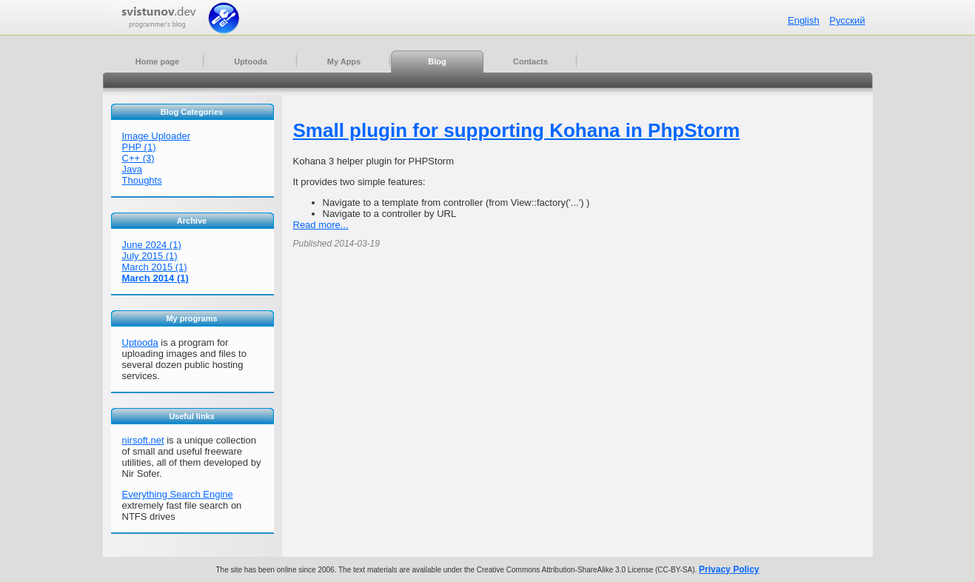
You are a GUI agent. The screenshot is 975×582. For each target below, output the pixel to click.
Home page (157, 61)
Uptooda (250, 61)
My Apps (344, 61)
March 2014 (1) (155, 278)
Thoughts (142, 180)
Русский (847, 20)
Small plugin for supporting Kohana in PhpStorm (516, 130)
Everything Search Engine (177, 494)
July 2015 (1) (150, 255)
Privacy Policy (729, 569)
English (804, 20)
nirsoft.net (143, 440)
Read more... (321, 224)
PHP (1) (139, 147)
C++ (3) (138, 158)
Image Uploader (156, 135)
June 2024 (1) (151, 244)
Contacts (530, 61)
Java (132, 169)
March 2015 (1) (154, 266)
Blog (437, 61)
